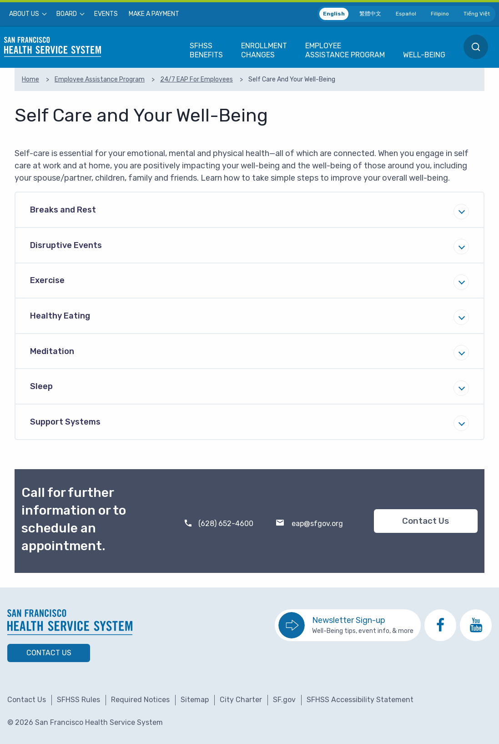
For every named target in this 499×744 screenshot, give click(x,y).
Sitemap (195, 699)
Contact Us (425, 521)
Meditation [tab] (52, 351)
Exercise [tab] (47, 280)
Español (406, 13)
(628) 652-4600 (225, 523)
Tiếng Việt (477, 13)
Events (106, 14)
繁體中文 (370, 13)
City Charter (241, 699)
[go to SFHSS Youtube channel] (476, 625)
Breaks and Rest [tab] (63, 210)
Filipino (440, 13)
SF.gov (284, 699)
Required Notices (140, 699)
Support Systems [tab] (65, 422)
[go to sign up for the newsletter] (348, 625)
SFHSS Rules (78, 699)
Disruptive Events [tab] (66, 245)
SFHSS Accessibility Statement (360, 699)
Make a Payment (154, 14)
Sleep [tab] (41, 386)
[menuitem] (27, 14)
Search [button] (476, 47)
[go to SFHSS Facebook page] (440, 625)
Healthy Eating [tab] (60, 316)
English (334, 13)
